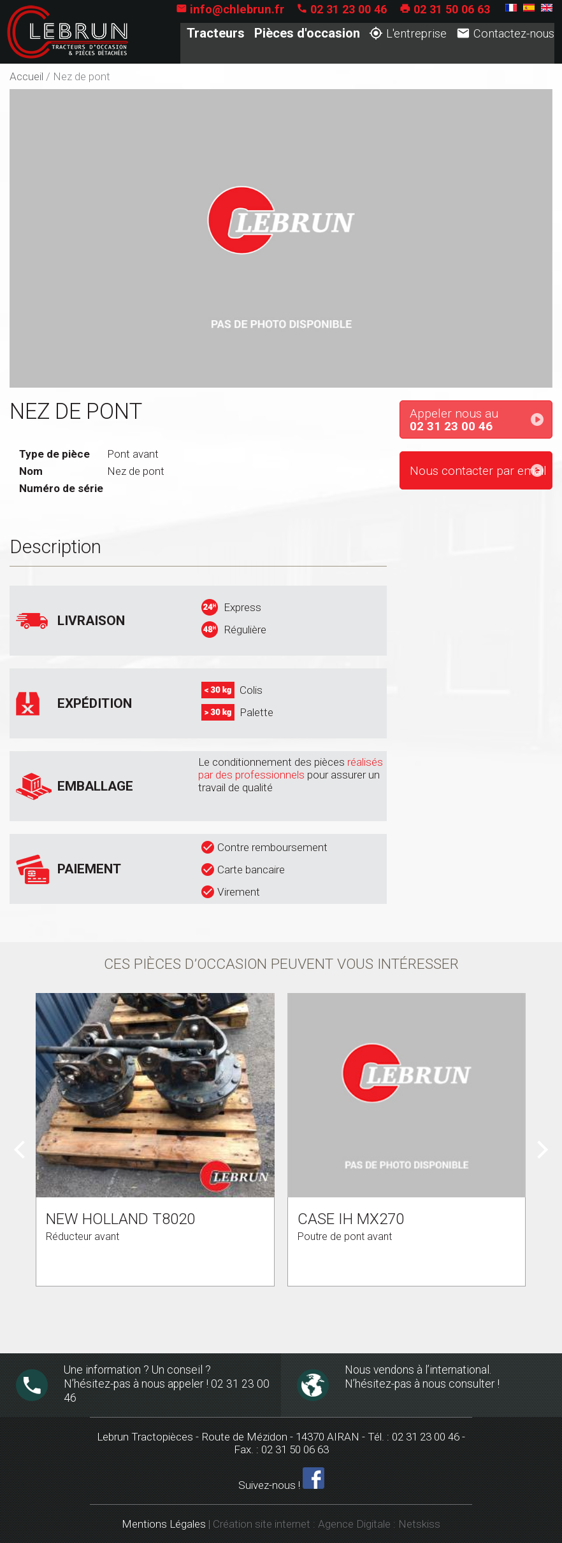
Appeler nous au (481, 420)
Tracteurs (216, 33)
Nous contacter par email (478, 471)
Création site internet (261, 1524)
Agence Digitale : (358, 1524)
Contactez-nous (505, 34)
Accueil (26, 76)
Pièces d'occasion (306, 33)
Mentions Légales (164, 1524)
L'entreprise (408, 34)
